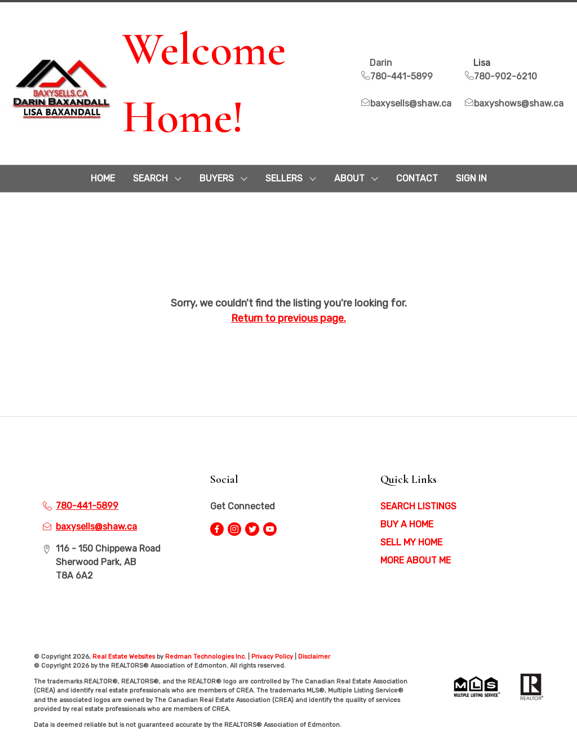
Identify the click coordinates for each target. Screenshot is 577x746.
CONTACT (417, 178)
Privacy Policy (272, 656)
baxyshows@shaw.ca (514, 103)
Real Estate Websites (124, 656)
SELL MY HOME (411, 542)
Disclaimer (314, 656)
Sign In (471, 178)
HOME (103, 178)
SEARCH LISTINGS (418, 506)
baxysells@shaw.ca (406, 103)
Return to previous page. (288, 318)
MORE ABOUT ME (415, 560)
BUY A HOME (406, 524)
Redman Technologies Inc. (206, 656)
